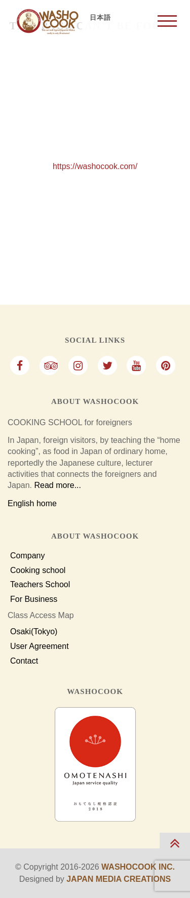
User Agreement (39, 646)
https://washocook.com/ (95, 166)
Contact (24, 661)
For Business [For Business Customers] (33, 599)
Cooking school (37, 570)
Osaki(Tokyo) (33, 632)
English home (32, 503)
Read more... (57, 485)
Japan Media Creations (118, 879)
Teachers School (40, 585)
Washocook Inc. (138, 867)
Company (27, 556)
